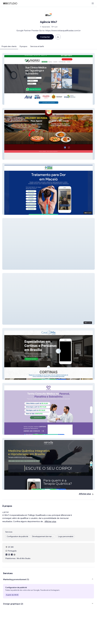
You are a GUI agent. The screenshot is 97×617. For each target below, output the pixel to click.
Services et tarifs (37, 46)
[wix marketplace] (10, 3)
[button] (48, 79)
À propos (23, 46)
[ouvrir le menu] (92, 3)
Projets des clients (9, 46)
